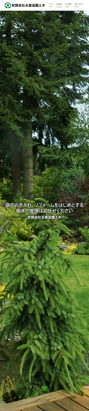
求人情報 (68, 5)
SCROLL (44, 387)
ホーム (51, 5)
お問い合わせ (78, 5)
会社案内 (59, 5)
